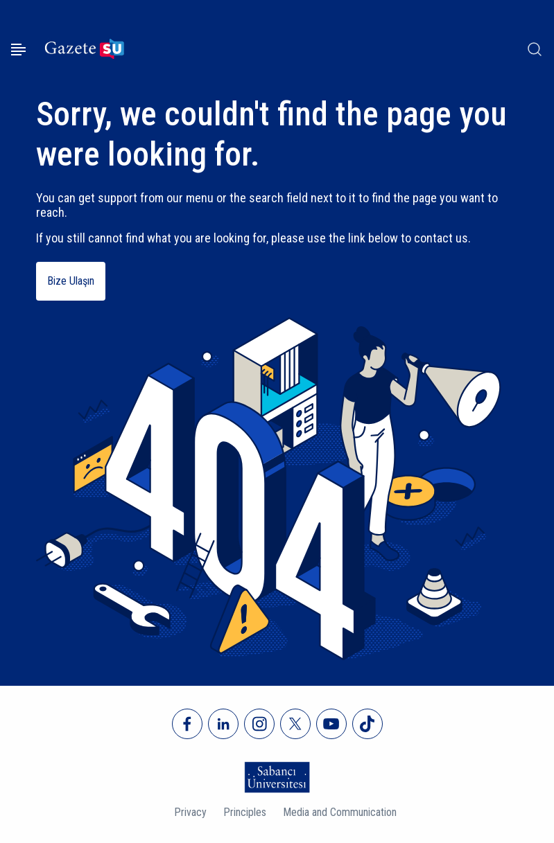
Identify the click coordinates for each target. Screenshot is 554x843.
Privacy (190, 812)
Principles (244, 812)
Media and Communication (340, 812)
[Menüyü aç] (18, 49)
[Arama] (534, 49)
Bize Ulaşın (70, 280)
